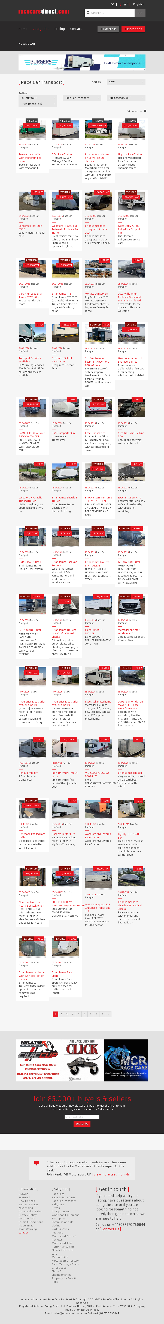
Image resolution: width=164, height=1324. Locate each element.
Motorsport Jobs (62, 1243)
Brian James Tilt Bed (130, 772)
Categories (41, 29)
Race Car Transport (64, 1201)
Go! (140, 13)
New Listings (27, 1201)
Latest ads (108, 29)
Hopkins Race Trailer (130, 154)
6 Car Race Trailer (62, 154)
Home (23, 29)
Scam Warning (28, 1229)
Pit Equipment (61, 1211)
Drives (56, 1208)
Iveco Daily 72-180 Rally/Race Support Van (129, 229)
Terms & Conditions (31, 1222)
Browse (23, 1194)
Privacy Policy (28, 1215)
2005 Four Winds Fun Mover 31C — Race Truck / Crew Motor (130, 705)
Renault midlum (28, 772)
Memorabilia (60, 1257)
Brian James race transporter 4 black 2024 (96, 229)
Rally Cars (58, 1204)
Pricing (59, 29)
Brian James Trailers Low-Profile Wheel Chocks (64, 633)
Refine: (23, 93)
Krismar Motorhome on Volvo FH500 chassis (97, 158)
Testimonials (27, 1218)
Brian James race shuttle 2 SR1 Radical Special (130, 905)
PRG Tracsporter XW (63, 433)
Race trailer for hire (63, 834)
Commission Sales (30, 1211)
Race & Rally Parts (63, 1197)
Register (138, 4)
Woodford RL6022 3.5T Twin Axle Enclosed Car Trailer (65, 229)
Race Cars (58, 1194)
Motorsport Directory (65, 1260)
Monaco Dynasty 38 (96, 293)
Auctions (57, 1232)
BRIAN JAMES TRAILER (31, 562)
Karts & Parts (60, 1229)
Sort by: (96, 82)
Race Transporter (95, 433)
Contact (76, 29)
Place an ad (133, 29)
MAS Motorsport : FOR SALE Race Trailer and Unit (97, 908)
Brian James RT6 (61, 293)
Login (125, 4)
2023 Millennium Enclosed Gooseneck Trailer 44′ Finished (130, 297)
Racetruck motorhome (98, 701)
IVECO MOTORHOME (129, 562)
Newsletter (27, 43)
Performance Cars (63, 1246)
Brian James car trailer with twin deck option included (32, 976)
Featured (24, 1197)
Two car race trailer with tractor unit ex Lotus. (30, 158)
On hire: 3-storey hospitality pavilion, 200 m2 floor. (97, 362)
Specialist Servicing (129, 497)
